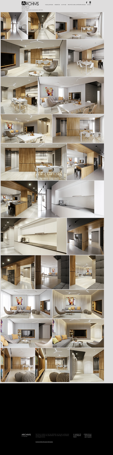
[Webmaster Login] (26, 441)
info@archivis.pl (87, 434)
